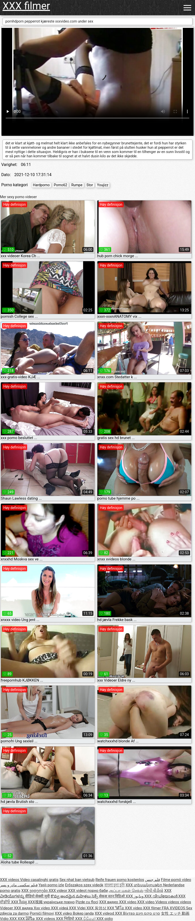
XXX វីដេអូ (19, 902)
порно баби (98, 890)
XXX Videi (78, 908)
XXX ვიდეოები (35, 890)
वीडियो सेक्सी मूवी (37, 896)
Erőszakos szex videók (84, 885)
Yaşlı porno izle (51, 885)
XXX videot (77, 890)
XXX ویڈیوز (135, 896)
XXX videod (105, 913)
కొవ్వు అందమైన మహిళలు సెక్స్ (75, 896)
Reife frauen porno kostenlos (119, 879)
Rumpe (77, 185)
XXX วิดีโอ (116, 908)
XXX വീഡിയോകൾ (161, 896)
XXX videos (10, 879)
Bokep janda (83, 913)
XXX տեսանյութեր (144, 885)
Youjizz (102, 185)
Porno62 (60, 185)
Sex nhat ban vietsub (76, 879)
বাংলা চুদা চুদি (114, 885)
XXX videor (58, 890)
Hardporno (41, 185)
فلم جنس (152, 879)
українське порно (59, 902)
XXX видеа (24, 908)
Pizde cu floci (87, 902)
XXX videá (60, 908)
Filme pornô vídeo (176, 879)
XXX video (128, 902)
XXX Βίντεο (125, 913)
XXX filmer (26, 6)
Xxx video (42, 908)
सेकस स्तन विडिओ (112, 896)
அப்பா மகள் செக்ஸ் (126, 890)
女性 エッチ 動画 (175, 913)
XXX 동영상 (97, 908)
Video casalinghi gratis (39, 879)
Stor (90, 185)
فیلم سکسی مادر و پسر (19, 885)
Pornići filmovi (42, 913)
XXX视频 (35, 902)
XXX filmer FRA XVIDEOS (164, 908)
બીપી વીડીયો (154, 890)
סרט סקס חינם (148, 913)
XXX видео (109, 902)
